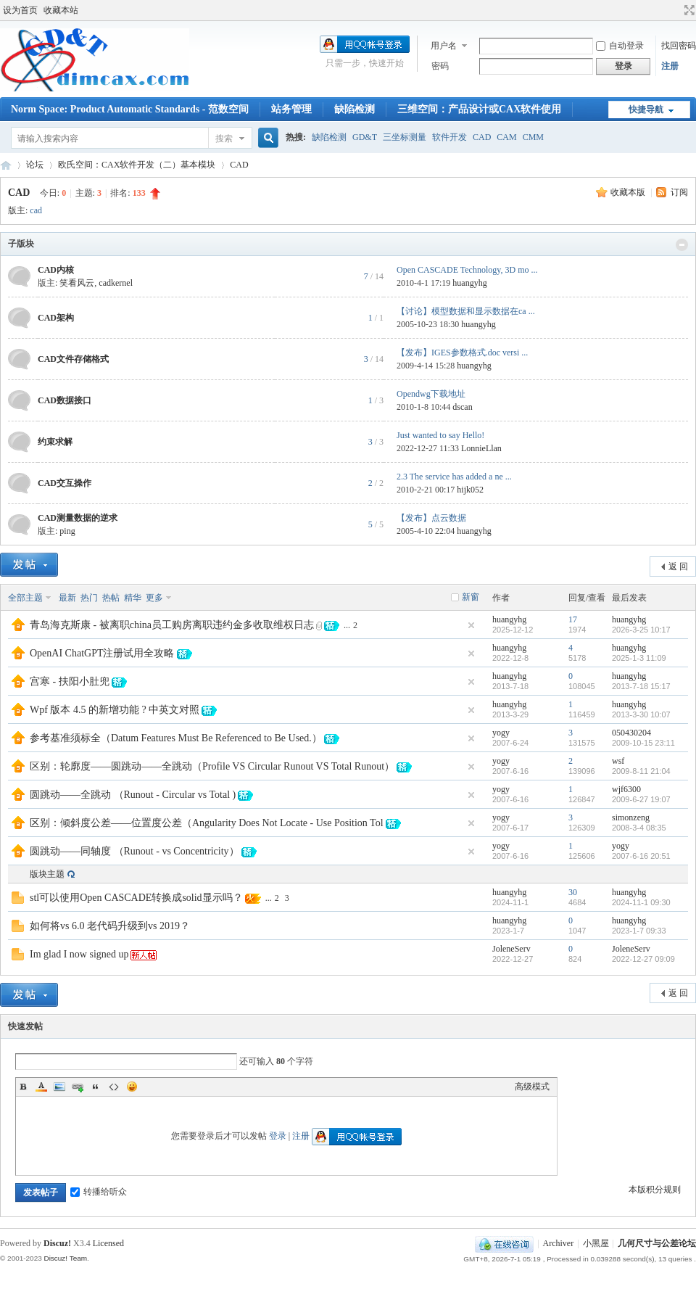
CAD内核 (56, 270)
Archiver (558, 1243)
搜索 (224, 138)
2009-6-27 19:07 (641, 799)
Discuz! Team (65, 1258)
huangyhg (469, 283)
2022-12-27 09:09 (643, 959)
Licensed (108, 1243)
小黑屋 (596, 1243)
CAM (506, 137)
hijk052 (470, 490)
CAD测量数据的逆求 (77, 518)
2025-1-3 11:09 (639, 658)
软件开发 (449, 137)
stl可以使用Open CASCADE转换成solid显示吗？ (136, 897)
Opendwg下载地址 (431, 394)
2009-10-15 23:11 (643, 742)
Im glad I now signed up (79, 954)
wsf (618, 761)
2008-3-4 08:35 (639, 827)
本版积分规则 (655, 1189)
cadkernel (116, 283)
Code (114, 1086)
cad (36, 210)
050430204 (631, 733)
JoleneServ (511, 949)
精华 (132, 598)
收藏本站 (61, 10)
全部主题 (25, 598)
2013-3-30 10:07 (641, 714)
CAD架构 (56, 318)
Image (59, 1086)
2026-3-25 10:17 (641, 629)
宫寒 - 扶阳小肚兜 (69, 681)
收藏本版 (628, 192)
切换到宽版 (687, 10)
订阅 (679, 192)
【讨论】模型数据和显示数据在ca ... (466, 311)
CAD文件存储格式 (73, 359)
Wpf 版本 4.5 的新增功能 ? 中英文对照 (114, 709)
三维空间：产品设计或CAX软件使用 (479, 109)
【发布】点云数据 (431, 518)
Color (41, 1086)
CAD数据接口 (64, 400)
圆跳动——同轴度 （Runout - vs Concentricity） (134, 851)
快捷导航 (646, 109)
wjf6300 (626, 789)
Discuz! (57, 1243)
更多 (154, 598)
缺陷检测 (354, 109)
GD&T (364, 137)
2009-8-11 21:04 (641, 771)
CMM (533, 137)
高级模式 (532, 1086)
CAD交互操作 (64, 483)
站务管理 (291, 109)
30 (572, 892)
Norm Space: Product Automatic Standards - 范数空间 (130, 109)
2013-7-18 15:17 (641, 686)
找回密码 (678, 46)
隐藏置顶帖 (471, 625)
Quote (95, 1086)
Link (77, 1086)
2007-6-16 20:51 (641, 856)
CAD (482, 137)
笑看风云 (76, 283)
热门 (89, 598)
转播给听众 (98, 1192)
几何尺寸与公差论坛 (6, 165)
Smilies (132, 1086)
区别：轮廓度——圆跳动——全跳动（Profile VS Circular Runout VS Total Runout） (212, 766)
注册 (670, 66)
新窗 (470, 597)
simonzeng (631, 817)
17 (572, 619)
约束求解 (55, 442)
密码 (440, 66)
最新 (67, 598)
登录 (277, 1136)
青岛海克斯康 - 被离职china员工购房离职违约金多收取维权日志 (172, 624)
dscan (462, 407)
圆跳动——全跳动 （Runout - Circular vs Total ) (133, 794)
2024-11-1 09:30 (641, 902)
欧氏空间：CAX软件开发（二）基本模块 (136, 165)
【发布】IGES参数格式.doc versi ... (462, 352)
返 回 (678, 566)
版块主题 (47, 874)
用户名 (444, 46)
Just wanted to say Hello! (440, 435)
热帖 (111, 598)
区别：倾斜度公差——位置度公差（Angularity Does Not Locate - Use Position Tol (207, 822)
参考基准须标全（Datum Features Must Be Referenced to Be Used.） (176, 738)
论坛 (35, 165)
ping (67, 531)
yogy (501, 733)
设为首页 (20, 10)
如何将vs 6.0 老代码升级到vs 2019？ (110, 925)
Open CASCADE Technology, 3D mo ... (467, 270)
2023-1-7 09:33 (639, 930)
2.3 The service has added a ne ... (454, 476)
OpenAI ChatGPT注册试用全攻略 (102, 653)
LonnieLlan (481, 448)
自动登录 (620, 46)
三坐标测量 (404, 137)
